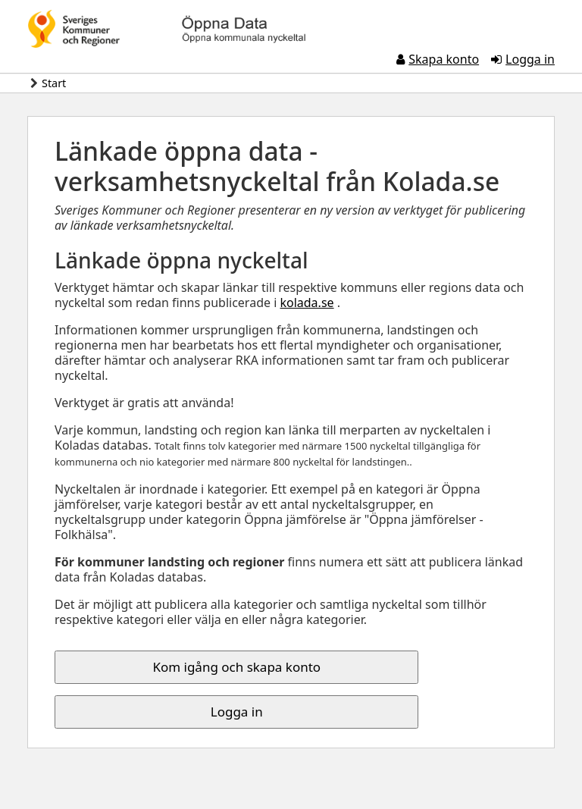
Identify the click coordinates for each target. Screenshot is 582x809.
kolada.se (306, 302)
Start (54, 83)
